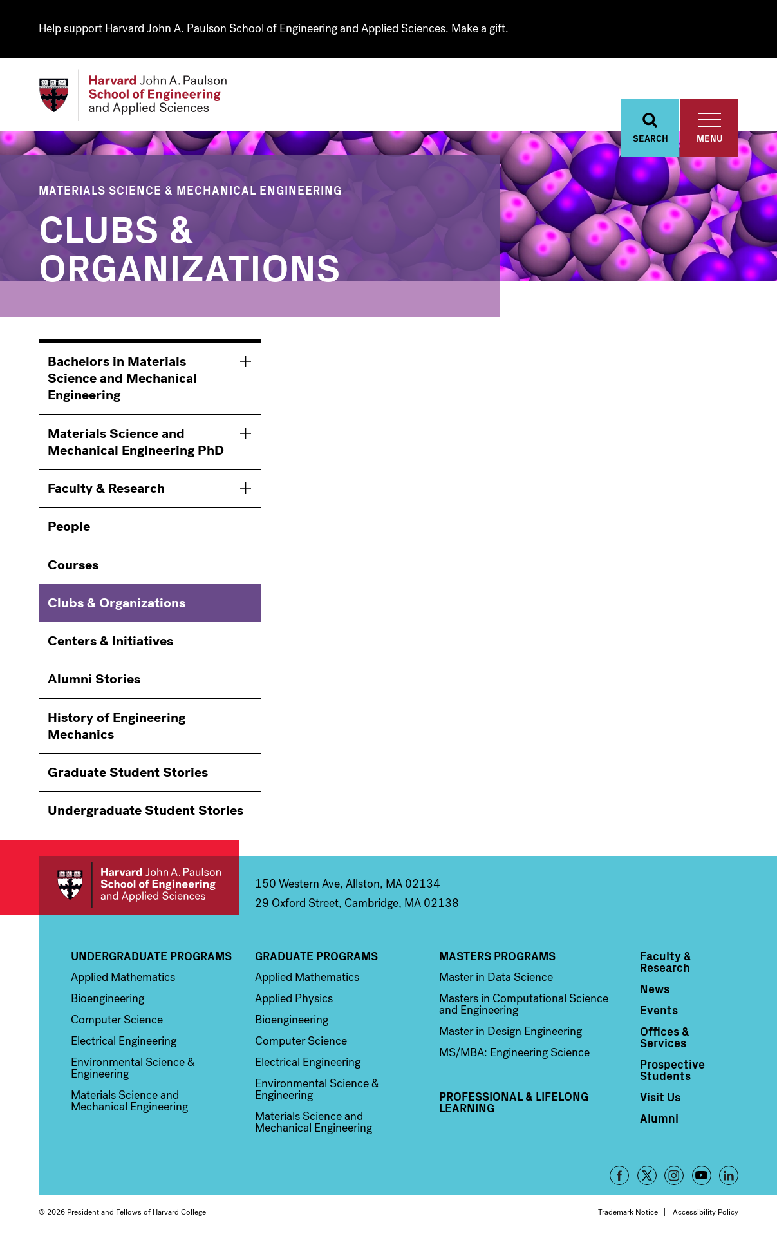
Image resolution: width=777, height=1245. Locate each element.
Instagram (674, 1177)
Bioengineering (107, 1000)
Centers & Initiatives (110, 643)
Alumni (659, 1120)
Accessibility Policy (705, 1214)
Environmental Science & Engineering (133, 1069)
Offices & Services (664, 1038)
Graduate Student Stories (128, 774)
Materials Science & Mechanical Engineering (190, 192)
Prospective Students (672, 1071)
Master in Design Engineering (510, 1033)
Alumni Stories (94, 681)
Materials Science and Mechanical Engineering (129, 1102)
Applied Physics (294, 1000)
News (654, 990)
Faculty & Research (106, 490)
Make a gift (478, 28)
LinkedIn (728, 1177)
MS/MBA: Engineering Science (514, 1054)
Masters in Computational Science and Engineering (523, 1006)
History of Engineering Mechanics (116, 727)
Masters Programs (497, 958)
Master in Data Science (496, 979)
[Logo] (137, 96)
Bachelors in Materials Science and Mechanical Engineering (122, 380)
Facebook (619, 1177)
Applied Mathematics (123, 979)
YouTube (701, 1177)
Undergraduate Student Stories (145, 813)
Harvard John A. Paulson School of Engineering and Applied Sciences (139, 887)
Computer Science (117, 1021)
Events (659, 1012)
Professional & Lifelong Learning (513, 1104)
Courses (73, 567)
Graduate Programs (316, 958)
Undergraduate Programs (151, 958)
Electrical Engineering (123, 1043)
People (69, 529)
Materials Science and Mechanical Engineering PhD (136, 443)
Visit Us (660, 1099)
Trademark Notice (628, 1214)
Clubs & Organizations (116, 605)
